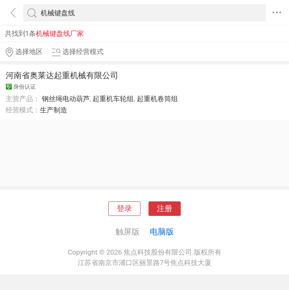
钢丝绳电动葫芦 (66, 99)
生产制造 (53, 110)
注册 (164, 208)
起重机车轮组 (113, 99)
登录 (124, 208)
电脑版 (162, 231)
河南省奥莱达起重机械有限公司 (62, 75)
